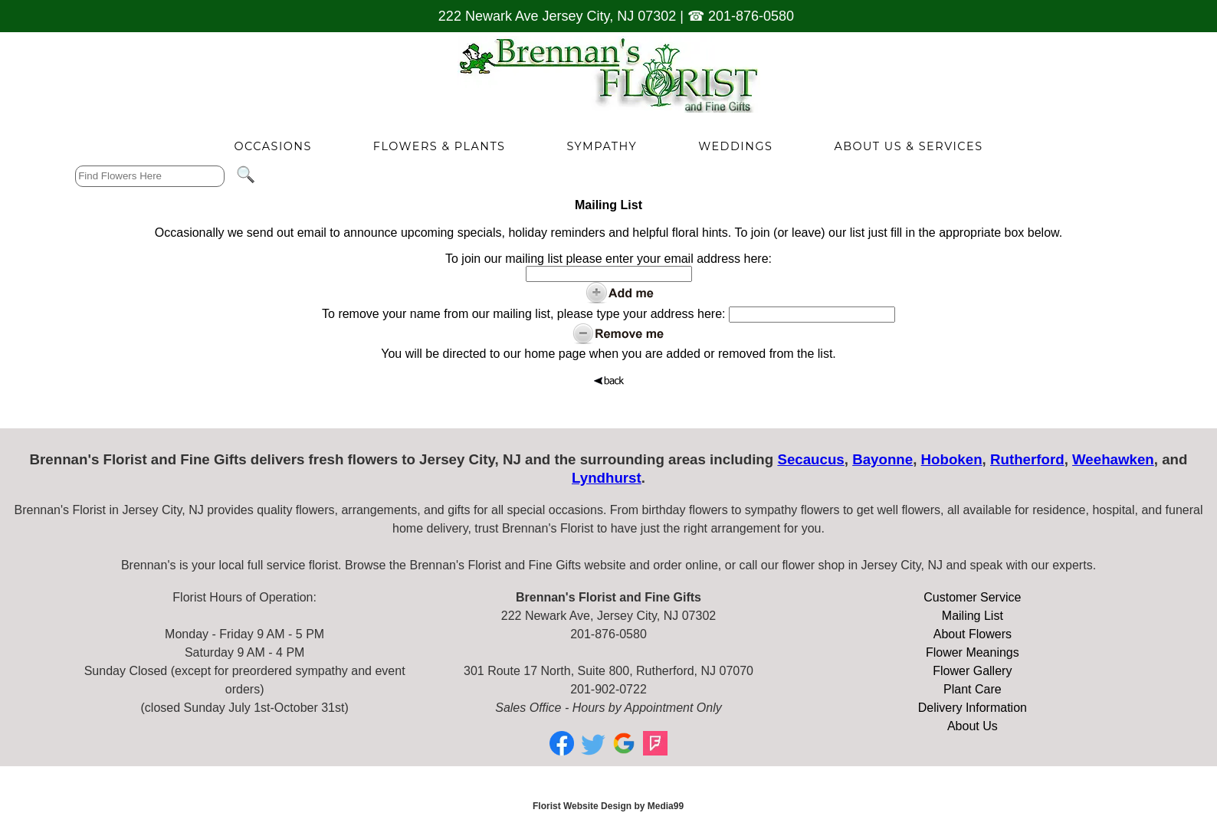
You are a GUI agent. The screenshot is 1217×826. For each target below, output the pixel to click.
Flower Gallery (972, 670)
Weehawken (1113, 459)
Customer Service (972, 597)
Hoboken (951, 459)
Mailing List (972, 615)
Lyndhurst (606, 478)
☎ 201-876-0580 (740, 16)
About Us (972, 726)
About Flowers (972, 634)
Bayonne (882, 459)
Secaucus (810, 459)
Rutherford (1027, 459)
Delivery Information (972, 707)
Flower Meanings (972, 652)
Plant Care (972, 689)
